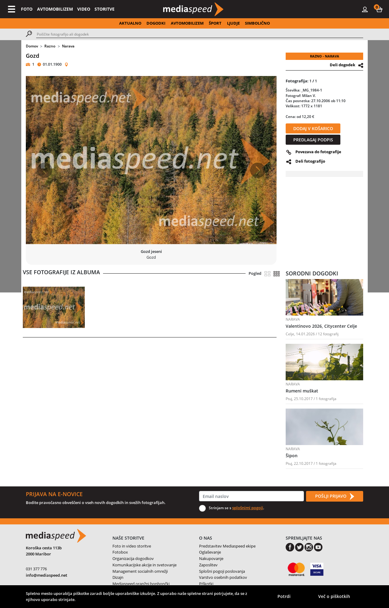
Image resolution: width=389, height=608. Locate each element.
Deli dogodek (342, 64)
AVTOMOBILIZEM (55, 9)
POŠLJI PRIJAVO (334, 496)
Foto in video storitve (131, 546)
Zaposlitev (208, 565)
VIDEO (83, 9)
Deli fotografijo (310, 161)
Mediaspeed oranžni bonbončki (141, 583)
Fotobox (120, 552)
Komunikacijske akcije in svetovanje (144, 565)
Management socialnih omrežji (140, 571)
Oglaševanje (210, 552)
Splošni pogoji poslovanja (222, 571)
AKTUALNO (130, 23)
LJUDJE (233, 23)
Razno (49, 46)
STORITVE (105, 9)
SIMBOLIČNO (257, 23)
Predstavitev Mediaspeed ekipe (227, 546)
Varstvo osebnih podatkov (223, 577)
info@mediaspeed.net (46, 575)
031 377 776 (36, 569)
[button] (379, 9)
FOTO (27, 9)
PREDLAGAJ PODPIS (313, 140)
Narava (68, 46)
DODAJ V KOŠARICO (313, 128)
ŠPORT (215, 23)
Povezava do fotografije (318, 151)
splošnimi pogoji (247, 507)
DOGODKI (155, 23)
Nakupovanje (211, 558)
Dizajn (117, 577)
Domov (32, 46)
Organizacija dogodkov (133, 558)
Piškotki (206, 583)
